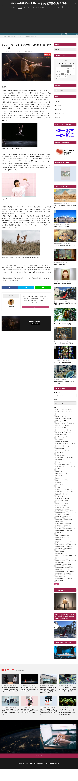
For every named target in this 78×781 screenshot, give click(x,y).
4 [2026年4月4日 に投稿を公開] (70, 66)
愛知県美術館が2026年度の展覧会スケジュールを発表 (65, 382)
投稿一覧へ (35, 307)
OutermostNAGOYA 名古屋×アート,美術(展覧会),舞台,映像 (39, 3)
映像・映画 (26, 7)
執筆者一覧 (57, 117)
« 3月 (57, 78)
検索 (56, 584)
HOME (10, 7)
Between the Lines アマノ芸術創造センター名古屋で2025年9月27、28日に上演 (29, 689)
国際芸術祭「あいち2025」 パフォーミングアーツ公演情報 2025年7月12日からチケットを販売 (29, 711)
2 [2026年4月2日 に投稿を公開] (65, 66)
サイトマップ (58, 109)
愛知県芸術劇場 (29, 51)
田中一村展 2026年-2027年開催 (62, 324)
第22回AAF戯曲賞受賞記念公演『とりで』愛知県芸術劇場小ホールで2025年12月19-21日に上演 (10, 689)
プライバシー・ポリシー (60, 113)
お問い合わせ (58, 101)
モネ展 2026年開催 (59, 264)
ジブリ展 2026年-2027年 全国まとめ (64, 245)
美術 (14, 7)
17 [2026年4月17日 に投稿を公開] (68, 71)
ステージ (20, 7)
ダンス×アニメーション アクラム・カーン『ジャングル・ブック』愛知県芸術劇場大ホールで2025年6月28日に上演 (67, 712)
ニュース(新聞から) (39, 7)
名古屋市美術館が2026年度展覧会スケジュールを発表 (65, 303)
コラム (48, 7)
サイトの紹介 (58, 105)
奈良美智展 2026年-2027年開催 (62, 284)
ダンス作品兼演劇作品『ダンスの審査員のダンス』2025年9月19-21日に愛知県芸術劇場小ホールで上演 (10, 712)
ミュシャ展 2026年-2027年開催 (62, 362)
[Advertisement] (39, 21)
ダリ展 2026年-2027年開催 (61, 226)
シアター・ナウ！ (55, 7)
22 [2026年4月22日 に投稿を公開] (62, 74)
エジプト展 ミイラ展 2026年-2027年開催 (65, 206)
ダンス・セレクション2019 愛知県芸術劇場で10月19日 (25, 36)
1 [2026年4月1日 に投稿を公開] (62, 66)
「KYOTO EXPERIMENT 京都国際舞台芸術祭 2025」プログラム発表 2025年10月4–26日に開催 (67, 689)
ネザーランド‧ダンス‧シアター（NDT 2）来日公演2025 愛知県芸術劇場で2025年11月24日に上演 (48, 712)
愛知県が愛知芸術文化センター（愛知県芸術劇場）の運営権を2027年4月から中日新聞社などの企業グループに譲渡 (48, 690)
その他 (32, 7)
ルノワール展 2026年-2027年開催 (63, 343)
